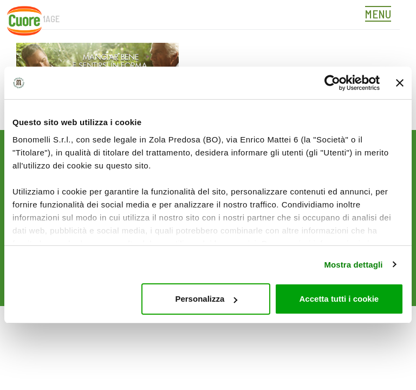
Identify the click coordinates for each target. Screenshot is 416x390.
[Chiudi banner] (400, 83)
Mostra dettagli (353, 264)
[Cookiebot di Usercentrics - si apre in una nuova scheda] (332, 83)
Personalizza (206, 298)
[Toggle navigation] (381, 15)
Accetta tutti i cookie (339, 298)
